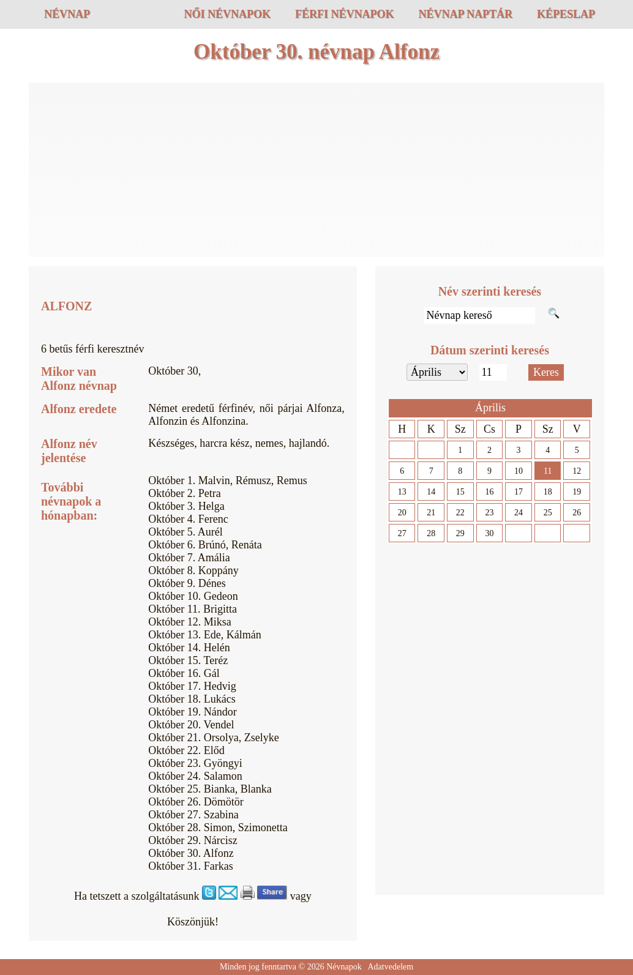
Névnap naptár (465, 14)
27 (402, 533)
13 (402, 491)
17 (518, 491)
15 (460, 491)
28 (431, 533)
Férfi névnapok (344, 14)
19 (576, 491)
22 (460, 512)
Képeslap (566, 14)
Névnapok (344, 966)
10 (518, 471)
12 (576, 471)
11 (548, 471)
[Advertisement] (316, 171)
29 (460, 533)
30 (489, 533)
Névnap (67, 14)
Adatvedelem (390, 966)
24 (518, 512)
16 (489, 491)
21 (431, 512)
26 (576, 512)
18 (548, 491)
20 (402, 512)
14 (431, 491)
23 (489, 512)
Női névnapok (227, 14)
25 (548, 512)
